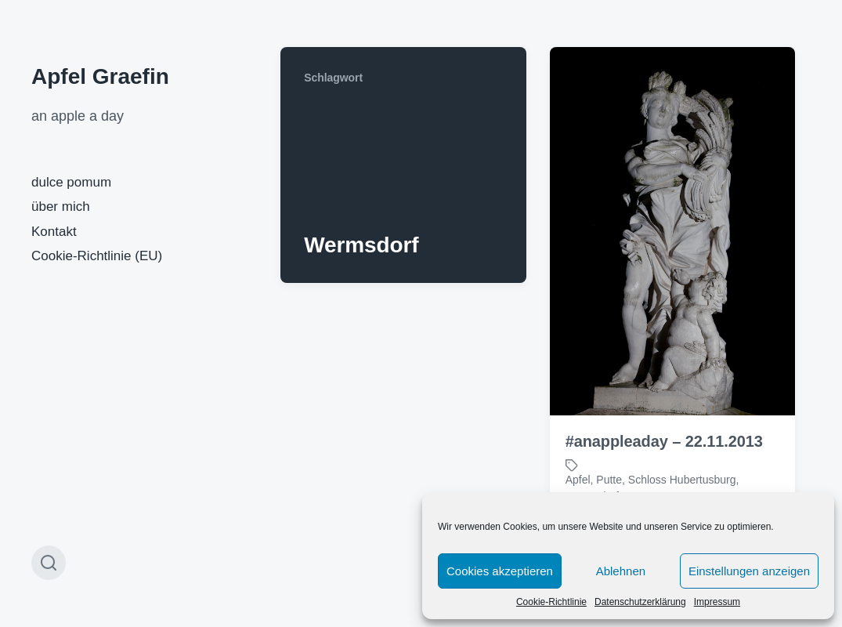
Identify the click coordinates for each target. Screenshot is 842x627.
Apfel (578, 479)
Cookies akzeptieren (499, 571)
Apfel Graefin (100, 76)
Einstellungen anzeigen (749, 571)
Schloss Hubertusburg (682, 479)
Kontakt (54, 231)
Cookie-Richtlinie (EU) (96, 255)
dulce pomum (71, 182)
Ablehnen (620, 571)
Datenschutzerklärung (640, 601)
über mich (60, 206)
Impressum (717, 601)
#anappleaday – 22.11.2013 (664, 441)
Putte (609, 479)
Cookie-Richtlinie (551, 601)
